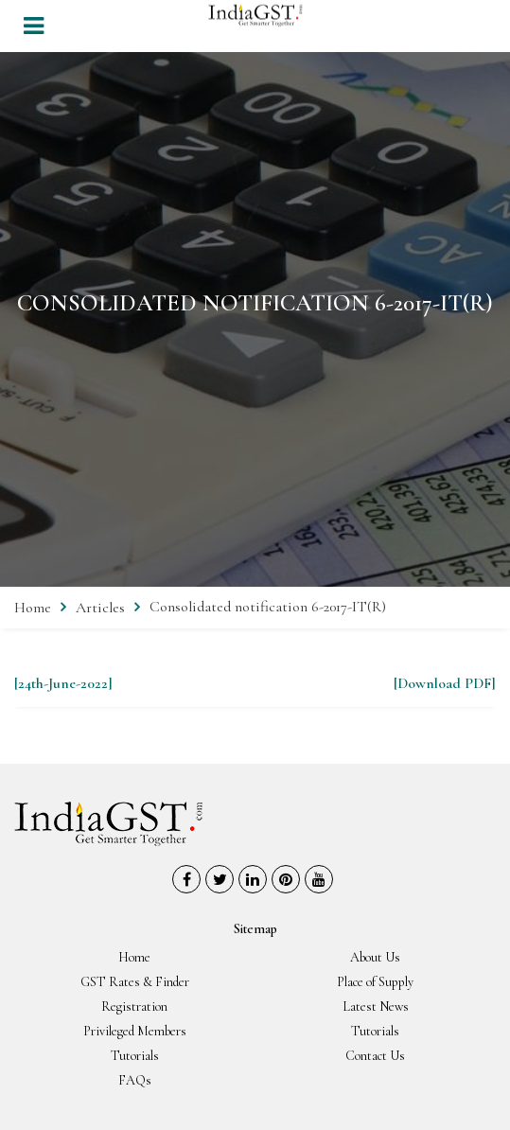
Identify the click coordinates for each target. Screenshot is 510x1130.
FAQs (134, 1080)
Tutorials (375, 1031)
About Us (375, 957)
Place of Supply (375, 982)
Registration (134, 1006)
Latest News (376, 1006)
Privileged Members (134, 1031)
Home (32, 607)
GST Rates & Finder (134, 982)
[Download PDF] (445, 683)
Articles (100, 607)
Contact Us (375, 1056)
